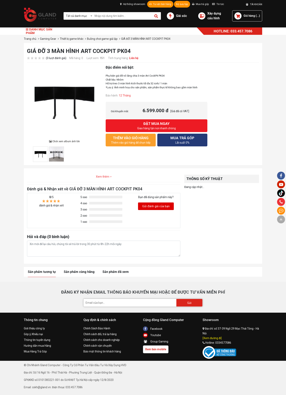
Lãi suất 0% (182, 139)
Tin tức (218, 4)
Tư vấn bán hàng (160, 4)
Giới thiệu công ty (34, 328)
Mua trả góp (200, 4)
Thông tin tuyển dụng (37, 339)
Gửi (189, 303)
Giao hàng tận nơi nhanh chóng (156, 125)
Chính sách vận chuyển (97, 345)
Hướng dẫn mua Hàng (37, 345)
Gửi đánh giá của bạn (156, 206)
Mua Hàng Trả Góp (35, 351)
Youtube (152, 335)
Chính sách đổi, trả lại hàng (100, 334)
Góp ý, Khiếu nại (33, 334)
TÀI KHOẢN (254, 4)
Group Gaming (155, 341)
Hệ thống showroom (132, 4)
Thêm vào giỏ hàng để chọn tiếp (131, 139)
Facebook (152, 328)
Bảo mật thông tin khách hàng (102, 351)
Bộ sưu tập (182, 4)
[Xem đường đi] (212, 338)
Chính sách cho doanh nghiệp (101, 339)
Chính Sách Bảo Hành (96, 328)
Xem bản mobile (155, 349)
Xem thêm (104, 176)
